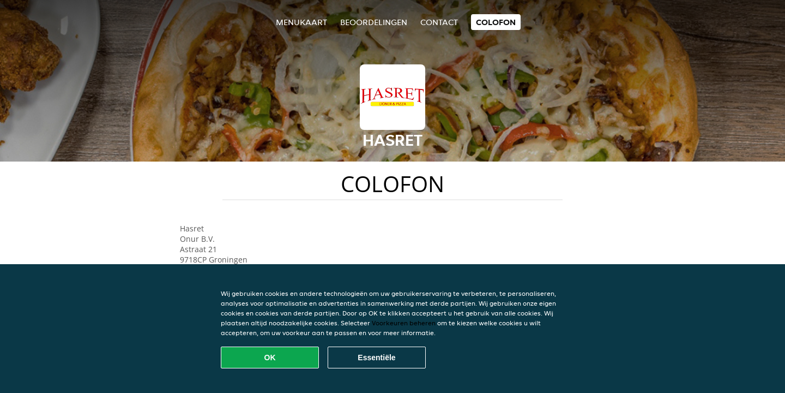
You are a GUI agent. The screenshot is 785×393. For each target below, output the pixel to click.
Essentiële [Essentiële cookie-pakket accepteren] (376, 357)
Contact (439, 22)
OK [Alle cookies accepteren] (270, 357)
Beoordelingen (373, 22)
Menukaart (301, 22)
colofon (496, 22)
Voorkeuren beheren (404, 323)
